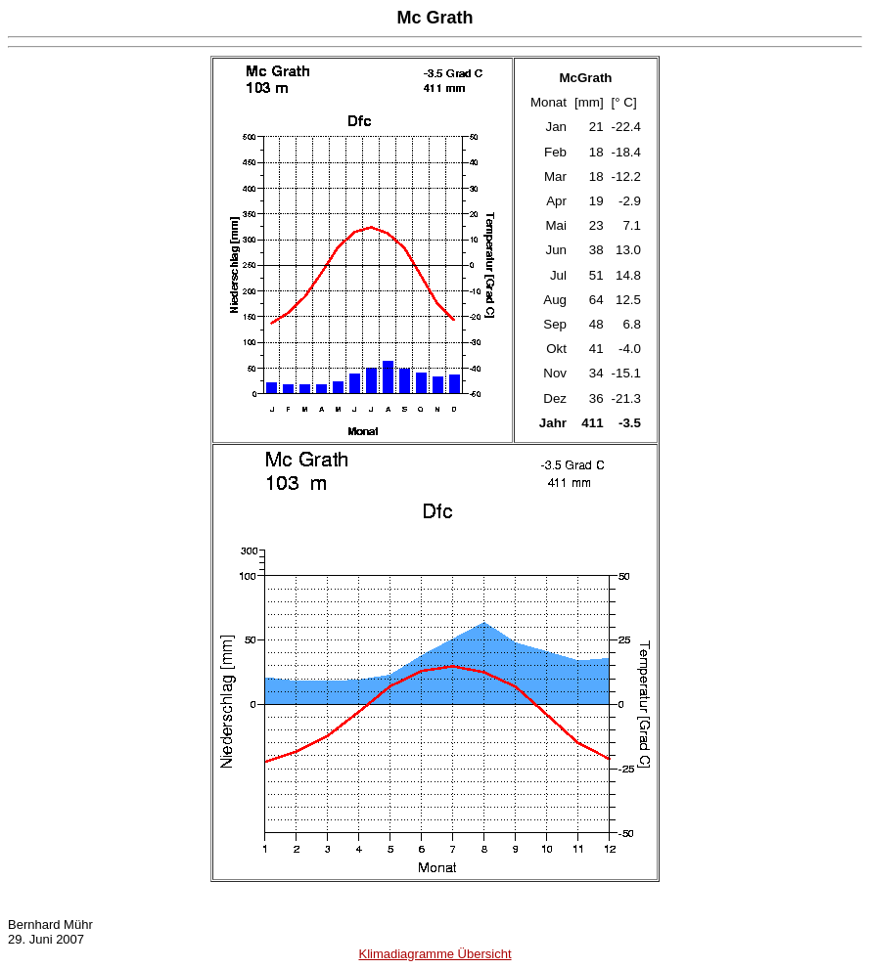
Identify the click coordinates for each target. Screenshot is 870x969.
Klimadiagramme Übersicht (434, 954)
